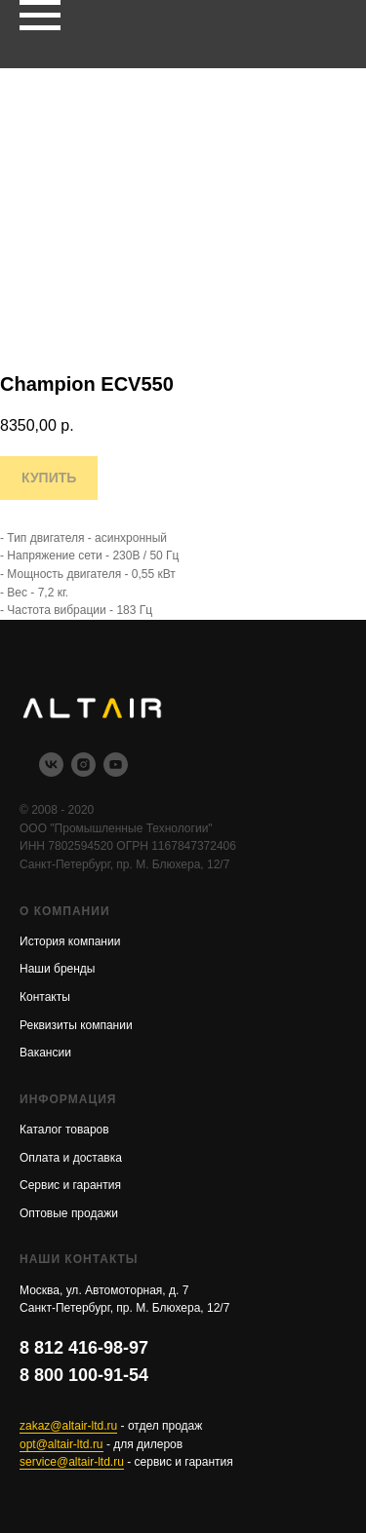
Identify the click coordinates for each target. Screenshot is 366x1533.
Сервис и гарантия (70, 1185)
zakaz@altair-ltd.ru (68, 1426)
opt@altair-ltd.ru (61, 1444)
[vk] (51, 771)
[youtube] (115, 771)
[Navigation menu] (40, 15)
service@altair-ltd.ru (72, 1462)
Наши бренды (57, 969)
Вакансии (45, 1052)
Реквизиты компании (76, 1025)
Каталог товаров (64, 1129)
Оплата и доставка (71, 1158)
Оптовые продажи (69, 1213)
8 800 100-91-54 (84, 1375)
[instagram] (83, 771)
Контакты (45, 997)
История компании (70, 941)
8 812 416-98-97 (84, 1348)
